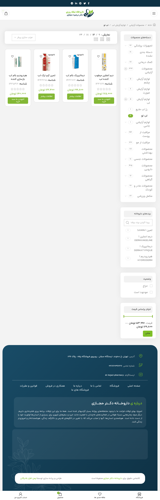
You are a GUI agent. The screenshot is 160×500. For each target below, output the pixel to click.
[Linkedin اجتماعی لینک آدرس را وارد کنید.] (76, 3)
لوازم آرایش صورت (143, 91)
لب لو (144, 116)
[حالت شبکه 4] (96, 39)
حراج (145, 286)
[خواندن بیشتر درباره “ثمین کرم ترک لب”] (46, 97)
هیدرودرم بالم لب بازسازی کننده (17, 77)
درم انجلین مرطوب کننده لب (104, 77)
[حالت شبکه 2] (108, 39)
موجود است (141, 292)
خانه (149, 25)
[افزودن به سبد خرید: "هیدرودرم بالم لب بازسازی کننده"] (17, 101)
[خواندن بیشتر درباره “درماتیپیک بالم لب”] (75, 97)
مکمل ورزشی (144, 196)
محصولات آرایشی (136, 25)
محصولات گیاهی (147, 178)
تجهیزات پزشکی (143, 46)
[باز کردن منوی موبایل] (154, 13)
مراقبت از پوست (145, 134)
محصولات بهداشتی (147, 151)
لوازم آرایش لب (118, 25)
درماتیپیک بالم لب (75, 76)
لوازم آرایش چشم (143, 81)
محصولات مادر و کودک (143, 188)
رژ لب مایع (141, 109)
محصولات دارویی (147, 168)
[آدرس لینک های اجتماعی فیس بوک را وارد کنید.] (88, 3)
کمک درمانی (145, 62)
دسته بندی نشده (146, 54)
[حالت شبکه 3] (102, 39)
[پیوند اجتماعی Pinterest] (80, 3)
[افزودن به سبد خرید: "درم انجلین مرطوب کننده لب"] (104, 101)
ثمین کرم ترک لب (46, 76)
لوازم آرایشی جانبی (143, 124)
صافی (147, 333)
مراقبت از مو (143, 143)
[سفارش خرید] (23, 37)
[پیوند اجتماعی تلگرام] (72, 3)
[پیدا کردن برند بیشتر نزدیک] (138, 222)
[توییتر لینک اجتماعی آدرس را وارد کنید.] (85, 3)
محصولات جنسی (143, 159)
